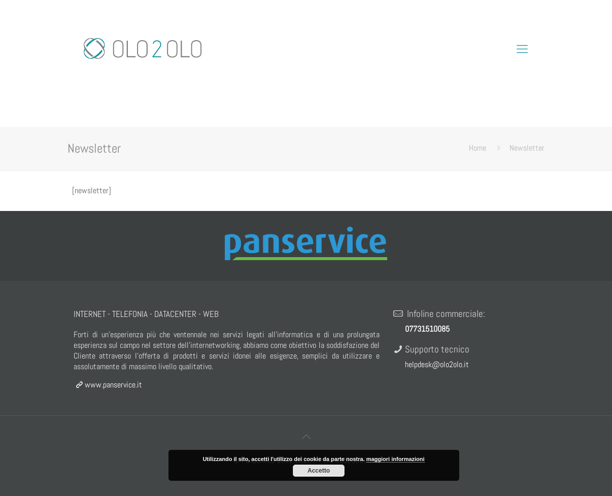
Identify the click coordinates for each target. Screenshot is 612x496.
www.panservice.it (108, 384)
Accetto (319, 470)
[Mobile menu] (522, 48)
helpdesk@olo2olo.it (437, 364)
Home (477, 148)
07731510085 (427, 329)
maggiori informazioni (395, 459)
